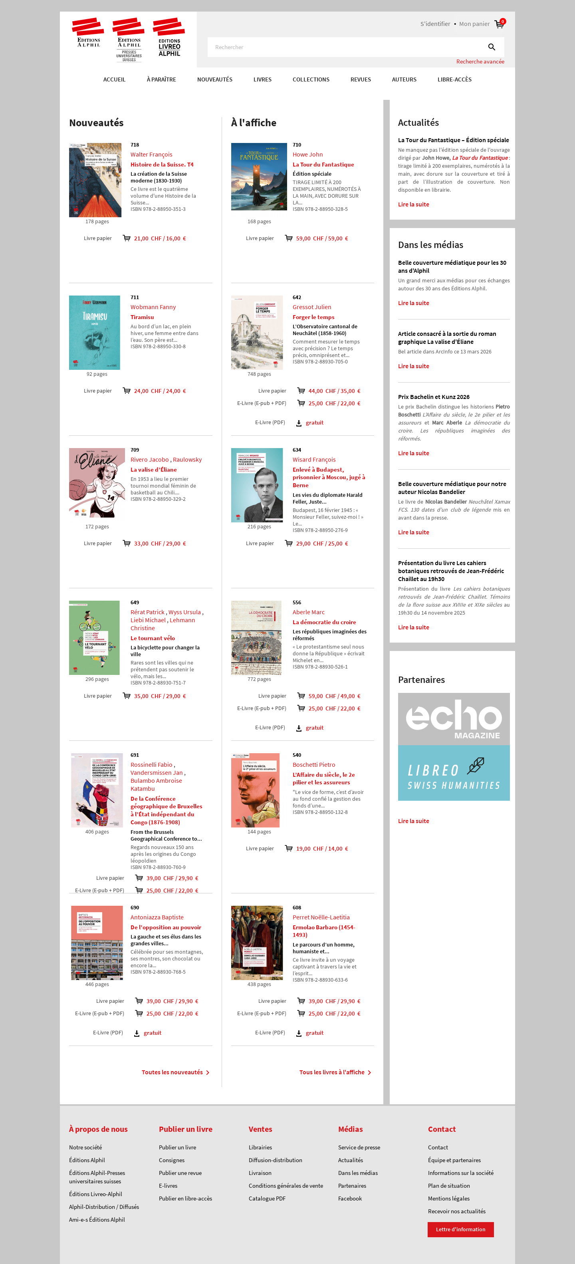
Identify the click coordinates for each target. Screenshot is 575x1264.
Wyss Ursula (185, 612)
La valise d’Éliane (154, 469)
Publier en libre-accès (185, 1198)
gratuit (147, 1032)
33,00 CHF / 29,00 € (149, 543)
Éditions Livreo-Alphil (95, 1194)
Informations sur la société (461, 1173)
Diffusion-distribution (275, 1160)
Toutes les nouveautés (177, 1072)
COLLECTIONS (311, 79)
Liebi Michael (148, 620)
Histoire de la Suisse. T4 (162, 164)
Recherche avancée (480, 61)
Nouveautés (214, 79)
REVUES (361, 79)
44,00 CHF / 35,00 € (333, 391)
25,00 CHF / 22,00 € (171, 890)
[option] (287, 96)
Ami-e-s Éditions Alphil (97, 1219)
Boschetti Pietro (314, 764)
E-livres (168, 1185)
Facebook (350, 1198)
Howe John (308, 154)
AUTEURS (404, 79)
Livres (263, 79)
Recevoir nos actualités (457, 1211)
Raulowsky (187, 459)
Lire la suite (413, 204)
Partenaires (352, 1185)
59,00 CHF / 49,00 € (333, 696)
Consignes (171, 1160)
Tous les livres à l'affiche (336, 1072)
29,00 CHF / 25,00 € (311, 543)
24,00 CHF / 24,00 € (149, 391)
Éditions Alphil (87, 1160)
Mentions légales (449, 1198)
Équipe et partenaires (454, 1160)
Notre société (85, 1147)
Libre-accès (455, 79)
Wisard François (314, 459)
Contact (438, 1147)
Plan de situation (449, 1185)
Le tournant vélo (153, 638)
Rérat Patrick (148, 612)
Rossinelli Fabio (151, 764)
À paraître (161, 79)
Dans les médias (358, 1173)
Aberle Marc (309, 612)
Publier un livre (177, 1147)
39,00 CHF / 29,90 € (171, 878)
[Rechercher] (356, 47)
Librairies (260, 1147)
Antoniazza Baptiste (157, 917)
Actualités (350, 1160)
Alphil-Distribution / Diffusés (104, 1206)
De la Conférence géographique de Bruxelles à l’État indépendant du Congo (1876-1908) (166, 810)
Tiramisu (142, 317)
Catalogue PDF (267, 1198)
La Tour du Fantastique (323, 164)
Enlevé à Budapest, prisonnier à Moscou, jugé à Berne (329, 477)
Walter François (151, 154)
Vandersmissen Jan (157, 772)
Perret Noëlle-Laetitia (321, 917)
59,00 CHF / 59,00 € (311, 238)
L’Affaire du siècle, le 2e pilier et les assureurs (324, 778)
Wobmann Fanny (153, 307)
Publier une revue (180, 1173)
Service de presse (359, 1147)
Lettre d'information (461, 1229)
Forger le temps (314, 317)
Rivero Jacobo (150, 459)
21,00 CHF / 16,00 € (149, 238)
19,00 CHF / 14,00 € (311, 848)
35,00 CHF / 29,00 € (149, 696)
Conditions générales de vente (286, 1185)
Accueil (114, 79)
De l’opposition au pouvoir (166, 927)
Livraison (260, 1173)
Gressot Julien (312, 307)
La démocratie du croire (324, 622)
